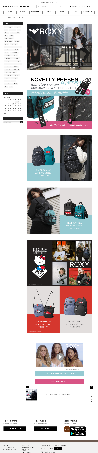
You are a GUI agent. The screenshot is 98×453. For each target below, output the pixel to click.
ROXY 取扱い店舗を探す (59, 381)
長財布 (11, 86)
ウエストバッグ (14, 44)
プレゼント (16, 75)
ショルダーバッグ (9, 61)
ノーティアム (8, 69)
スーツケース (18, 63)
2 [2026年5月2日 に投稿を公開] (18, 102)
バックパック (8, 72)
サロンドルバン (8, 58)
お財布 (6, 44)
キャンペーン (8, 49)
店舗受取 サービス (15, 424)
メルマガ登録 (45, 424)
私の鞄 (15, 83)
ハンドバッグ (16, 69)
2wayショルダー (8, 27)
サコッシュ (14, 55)
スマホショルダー (9, 63)
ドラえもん (15, 66)
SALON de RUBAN (9, 38)
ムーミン (7, 81)
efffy (6, 29)
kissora (6, 32)
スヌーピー (17, 61)
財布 (6, 86)
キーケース (15, 49)
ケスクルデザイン (14, 52)
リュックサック (8, 83)
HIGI (19, 29)
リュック (13, 81)
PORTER (11, 35)
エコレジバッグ (8, 46)
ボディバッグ (14, 78)
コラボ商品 (7, 55)
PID (18, 32)
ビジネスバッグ (8, 75)
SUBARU (17, 41)
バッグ (14, 72)
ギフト (6, 52)
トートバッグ (8, 66)
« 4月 (5, 113)
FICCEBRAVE (12, 29)
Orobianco (13, 32)
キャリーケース (17, 46)
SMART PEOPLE (8, 41)
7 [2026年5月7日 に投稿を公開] (13, 104)
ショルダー (16, 58)
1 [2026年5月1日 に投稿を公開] (15, 102)
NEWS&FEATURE (88, 12)
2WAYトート (17, 27)
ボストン (7, 78)
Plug (6, 35)
